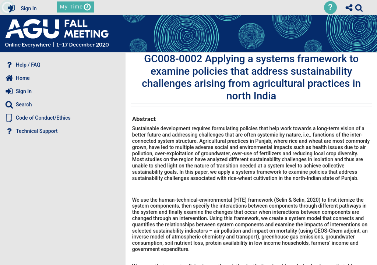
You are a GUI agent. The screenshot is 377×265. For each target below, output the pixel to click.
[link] (359, 8)
